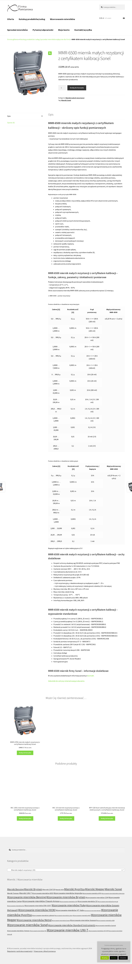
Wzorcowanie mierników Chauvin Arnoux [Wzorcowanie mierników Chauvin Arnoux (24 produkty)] (41, 901)
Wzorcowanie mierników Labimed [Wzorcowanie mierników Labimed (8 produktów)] (43, 915)
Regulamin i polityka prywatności (20, 951)
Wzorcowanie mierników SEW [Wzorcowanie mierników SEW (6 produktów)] (106, 920)
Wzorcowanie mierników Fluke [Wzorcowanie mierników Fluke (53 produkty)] (69, 905)
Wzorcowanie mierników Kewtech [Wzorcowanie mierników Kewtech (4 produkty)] (92, 910)
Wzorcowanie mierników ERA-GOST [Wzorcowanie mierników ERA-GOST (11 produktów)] (38, 906)
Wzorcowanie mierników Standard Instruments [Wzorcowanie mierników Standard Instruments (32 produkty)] (71, 925)
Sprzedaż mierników (17, 29)
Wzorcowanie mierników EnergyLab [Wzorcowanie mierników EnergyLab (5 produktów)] (108, 901)
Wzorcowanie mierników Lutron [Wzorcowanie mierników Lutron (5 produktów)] (64, 915)
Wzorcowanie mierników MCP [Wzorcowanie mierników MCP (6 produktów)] (82, 915)
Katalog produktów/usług (32, 19)
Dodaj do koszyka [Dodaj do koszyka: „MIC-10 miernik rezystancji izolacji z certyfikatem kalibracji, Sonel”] (66, 818)
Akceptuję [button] (105, 958)
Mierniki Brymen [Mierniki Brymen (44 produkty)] (33, 889)
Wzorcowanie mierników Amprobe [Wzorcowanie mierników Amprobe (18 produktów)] (68, 893)
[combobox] (66, 869)
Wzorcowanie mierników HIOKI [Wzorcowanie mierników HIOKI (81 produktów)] (37, 910)
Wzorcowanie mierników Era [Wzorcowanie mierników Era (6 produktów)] (15, 906)
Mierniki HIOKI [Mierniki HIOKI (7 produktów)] (60, 890)
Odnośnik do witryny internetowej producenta (66, 681)
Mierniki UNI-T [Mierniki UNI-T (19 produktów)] (25, 893)
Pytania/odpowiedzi (43, 29)
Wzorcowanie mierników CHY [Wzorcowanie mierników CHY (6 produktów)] (68, 901)
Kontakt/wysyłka (83, 29)
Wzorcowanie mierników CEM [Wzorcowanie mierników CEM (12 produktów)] (97, 897)
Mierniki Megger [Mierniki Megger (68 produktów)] (94, 889)
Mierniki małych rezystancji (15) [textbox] (65, 870)
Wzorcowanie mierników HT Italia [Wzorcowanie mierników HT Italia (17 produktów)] (70, 910)
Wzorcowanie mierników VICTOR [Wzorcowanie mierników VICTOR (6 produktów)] (98, 931)
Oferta (10, 19)
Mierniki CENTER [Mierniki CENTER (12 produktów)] (48, 889)
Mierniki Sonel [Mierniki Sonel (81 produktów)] (113, 889)
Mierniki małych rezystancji (75, 98)
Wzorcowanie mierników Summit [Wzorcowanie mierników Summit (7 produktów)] (106, 926)
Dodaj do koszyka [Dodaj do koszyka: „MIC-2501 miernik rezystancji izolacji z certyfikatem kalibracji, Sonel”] (25, 818)
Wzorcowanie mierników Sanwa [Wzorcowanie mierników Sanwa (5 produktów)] (61, 920)
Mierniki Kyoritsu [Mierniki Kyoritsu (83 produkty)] (74, 889)
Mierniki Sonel (66, 100)
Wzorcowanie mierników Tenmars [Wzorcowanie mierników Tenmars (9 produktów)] (18, 931)
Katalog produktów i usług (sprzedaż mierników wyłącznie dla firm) (45, 39)
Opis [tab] (9, 116)
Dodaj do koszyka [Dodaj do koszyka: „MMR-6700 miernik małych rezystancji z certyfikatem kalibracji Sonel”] (25, 753)
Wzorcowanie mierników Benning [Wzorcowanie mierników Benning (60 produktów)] (26, 897)
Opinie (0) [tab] (11, 122)
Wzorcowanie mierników (62, 19)
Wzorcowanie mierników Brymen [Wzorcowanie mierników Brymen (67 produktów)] (65, 897)
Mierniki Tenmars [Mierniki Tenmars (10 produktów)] (13, 893)
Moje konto (64, 29)
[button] (50, 53)
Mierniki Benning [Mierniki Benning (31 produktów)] (15, 889)
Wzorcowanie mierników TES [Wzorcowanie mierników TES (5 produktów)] (38, 931)
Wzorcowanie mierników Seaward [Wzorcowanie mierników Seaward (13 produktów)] (83, 920)
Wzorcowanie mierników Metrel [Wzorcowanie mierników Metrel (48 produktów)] (34, 920)
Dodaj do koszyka (77, 88)
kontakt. (91, 676)
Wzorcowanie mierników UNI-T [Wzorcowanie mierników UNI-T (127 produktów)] (67, 930)
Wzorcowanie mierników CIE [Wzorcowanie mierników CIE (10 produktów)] (87, 901)
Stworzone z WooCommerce (45, 951)
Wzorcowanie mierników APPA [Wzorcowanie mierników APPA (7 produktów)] (92, 893)
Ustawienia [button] (123, 958)
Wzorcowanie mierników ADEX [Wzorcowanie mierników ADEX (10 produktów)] (42, 893)
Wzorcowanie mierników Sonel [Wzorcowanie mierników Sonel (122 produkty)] (27, 925)
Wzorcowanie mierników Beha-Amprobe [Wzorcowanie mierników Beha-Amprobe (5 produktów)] (113, 893)
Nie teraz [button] (113, 958)
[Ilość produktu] (62, 87)
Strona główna (12, 39)
